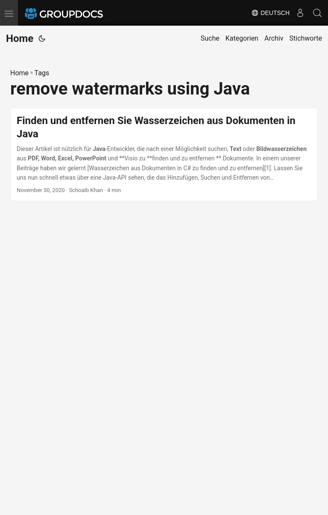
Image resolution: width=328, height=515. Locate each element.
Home (19, 38)
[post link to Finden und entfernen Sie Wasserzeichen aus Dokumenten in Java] (164, 154)
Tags (42, 73)
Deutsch (270, 13)
